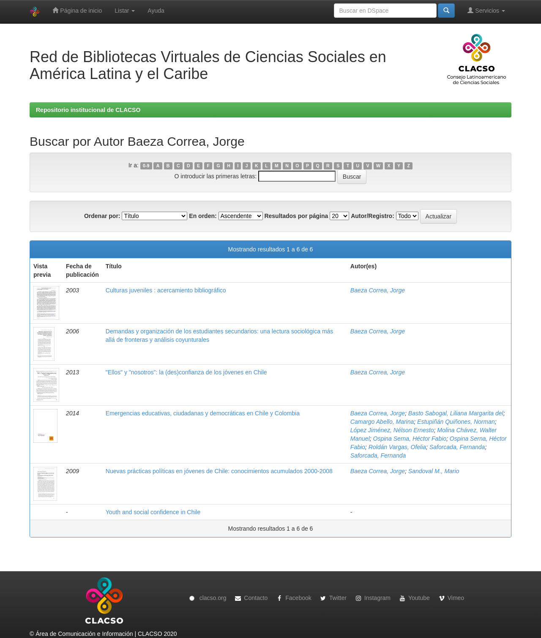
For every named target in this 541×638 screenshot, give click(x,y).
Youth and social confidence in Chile (153, 512)
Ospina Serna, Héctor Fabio (410, 438)
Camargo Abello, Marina (382, 421)
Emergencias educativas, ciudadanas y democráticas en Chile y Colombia (203, 413)
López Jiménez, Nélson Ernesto (392, 430)
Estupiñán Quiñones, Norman (456, 421)
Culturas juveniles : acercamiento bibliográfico (166, 290)
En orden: (202, 216)
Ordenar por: (102, 216)
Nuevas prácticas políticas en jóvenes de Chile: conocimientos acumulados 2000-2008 (219, 471)
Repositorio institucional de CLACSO (88, 109)
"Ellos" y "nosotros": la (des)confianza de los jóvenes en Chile (186, 372)
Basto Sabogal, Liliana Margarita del (455, 413)
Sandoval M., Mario (433, 471)
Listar (125, 10)
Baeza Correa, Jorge (377, 290)
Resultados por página (296, 216)
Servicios (486, 10)
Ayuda (156, 10)
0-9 (146, 165)
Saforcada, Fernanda (457, 447)
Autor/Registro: (372, 216)
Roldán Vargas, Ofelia (397, 447)
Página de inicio (77, 10)
